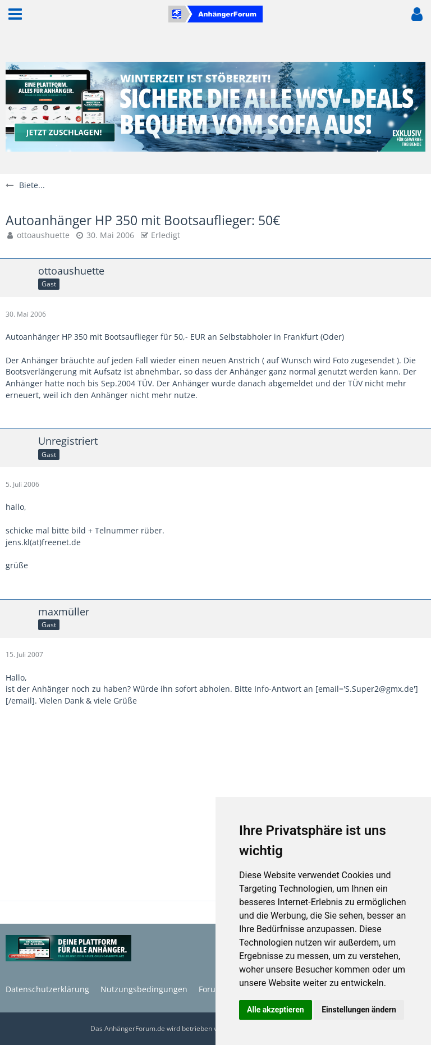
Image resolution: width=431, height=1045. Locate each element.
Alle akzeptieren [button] (275, 1009)
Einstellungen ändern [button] (359, 1009)
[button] (15, 14)
